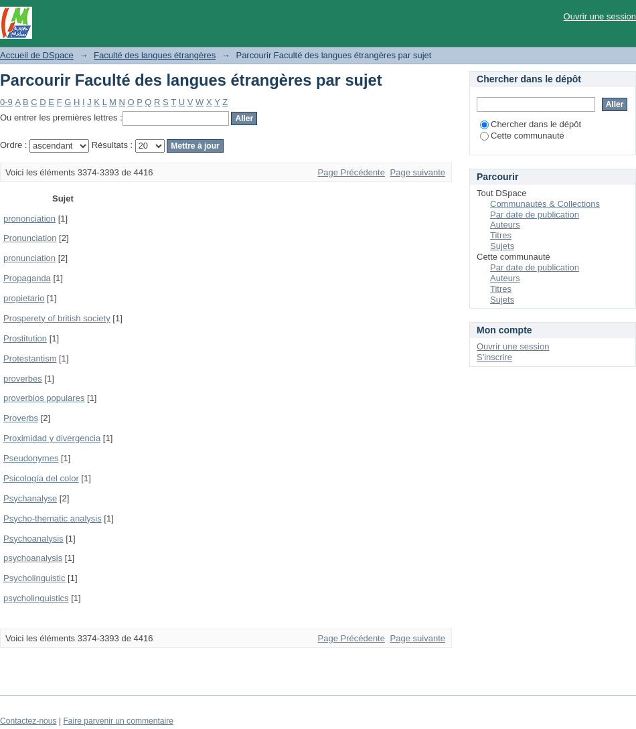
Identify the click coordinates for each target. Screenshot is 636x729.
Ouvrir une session (600, 16)
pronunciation (29, 258)
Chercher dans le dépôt (530, 124)
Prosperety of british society (56, 318)
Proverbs (20, 418)
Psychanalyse (30, 498)
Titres (500, 235)
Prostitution (25, 338)
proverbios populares (43, 398)
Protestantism (29, 358)
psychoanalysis (32, 558)
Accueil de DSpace (37, 55)
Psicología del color (41, 478)
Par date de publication (534, 215)
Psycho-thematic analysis (52, 518)
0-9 (6, 102)
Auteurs (505, 225)
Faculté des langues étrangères (155, 55)
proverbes (22, 379)
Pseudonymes (30, 458)
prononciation (29, 219)
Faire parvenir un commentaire (118, 721)
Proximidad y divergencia (51, 438)
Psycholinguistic (34, 578)
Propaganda (27, 278)
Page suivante (417, 172)
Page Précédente (351, 172)
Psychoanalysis (33, 539)
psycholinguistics (36, 598)
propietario (23, 298)
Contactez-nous (28, 721)
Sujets (502, 246)
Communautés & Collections (545, 204)
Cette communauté (522, 136)
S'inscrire (494, 357)
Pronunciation (30, 238)
